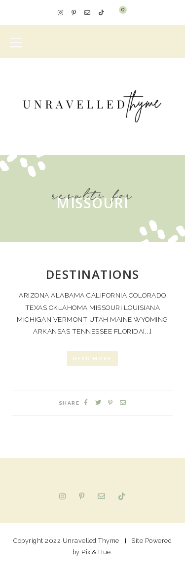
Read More (92, 358)
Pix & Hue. (96, 552)
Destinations (93, 274)
